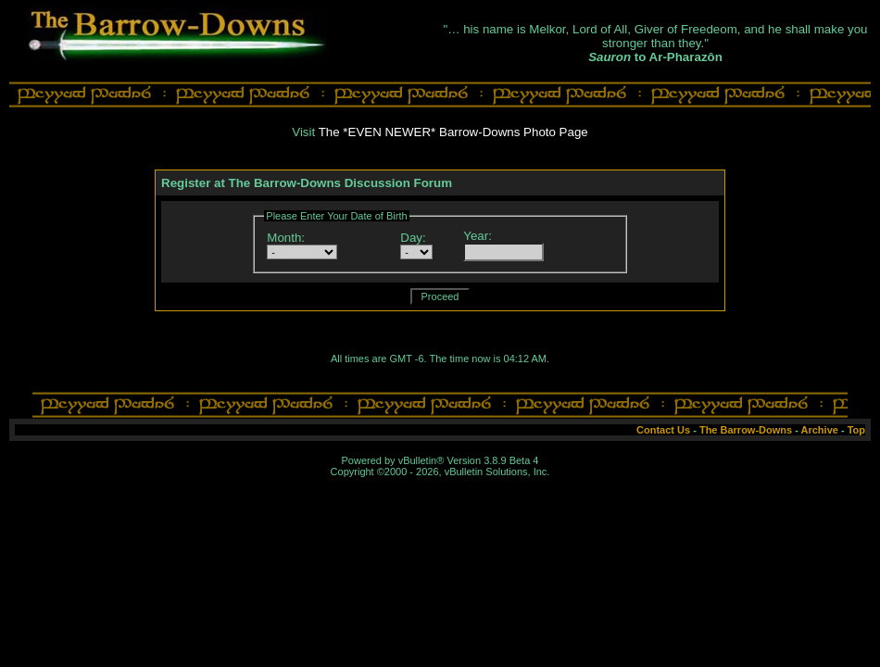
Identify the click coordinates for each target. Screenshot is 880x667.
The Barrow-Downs (745, 429)
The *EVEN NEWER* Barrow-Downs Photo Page (453, 132)
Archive (819, 429)
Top (856, 429)
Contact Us (663, 429)
